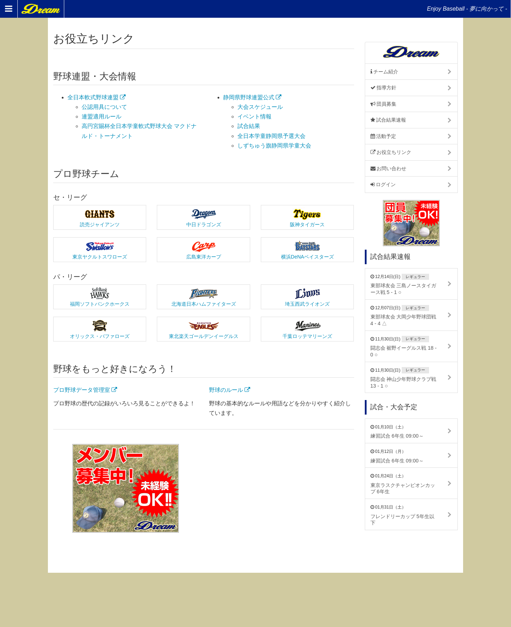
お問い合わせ (388, 168)
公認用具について (104, 107)
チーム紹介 (384, 71)
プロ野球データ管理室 (85, 390)
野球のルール (229, 390)
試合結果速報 (388, 120)
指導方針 (383, 87)
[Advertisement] (281, 488)
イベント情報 (254, 116)
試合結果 (248, 126)
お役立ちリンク (391, 152)
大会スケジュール (260, 107)
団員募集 (383, 104)
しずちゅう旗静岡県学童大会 (274, 146)
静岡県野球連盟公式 (252, 97)
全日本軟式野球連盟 (96, 97)
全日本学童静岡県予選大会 (271, 136)
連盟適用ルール (101, 116)
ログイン (383, 184)
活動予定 (383, 136)
